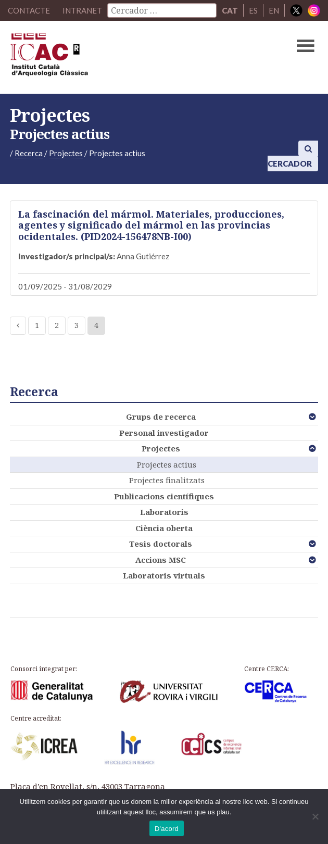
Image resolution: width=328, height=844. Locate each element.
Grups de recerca (161, 416)
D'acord (167, 829)
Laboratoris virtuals (164, 575)
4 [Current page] (96, 325)
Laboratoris (164, 512)
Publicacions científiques (164, 496)
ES (253, 10)
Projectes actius (166, 464)
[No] (315, 816)
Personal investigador (164, 432)
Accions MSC (160, 560)
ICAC (131, 57)
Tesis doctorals (160, 543)
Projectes (161, 448)
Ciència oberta (164, 528)
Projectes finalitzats (167, 480)
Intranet (82, 10)
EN (274, 10)
